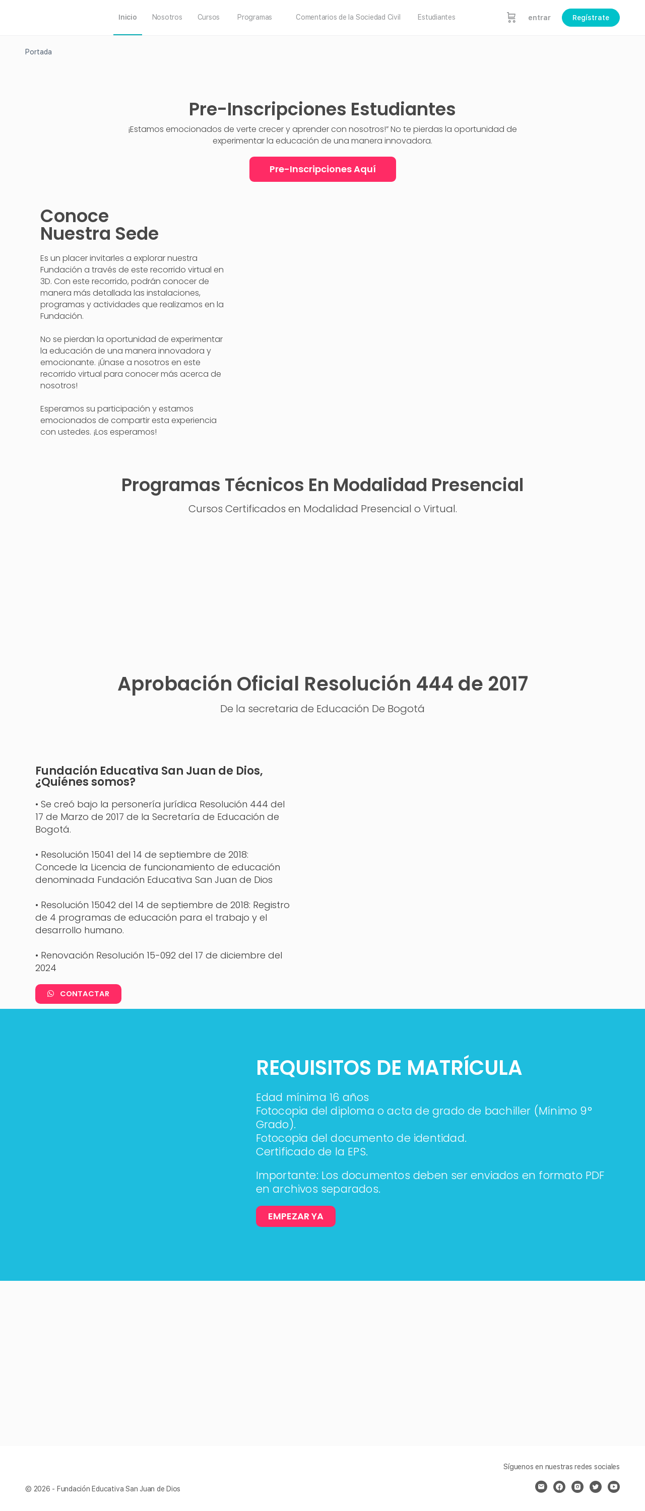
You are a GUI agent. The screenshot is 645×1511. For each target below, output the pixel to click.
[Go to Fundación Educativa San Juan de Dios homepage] (60, 16)
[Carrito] (511, 17)
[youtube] (614, 1487)
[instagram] (577, 1487)
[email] (541, 1487)
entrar (539, 18)
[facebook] (559, 1487)
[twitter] (596, 1487)
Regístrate (590, 18)
